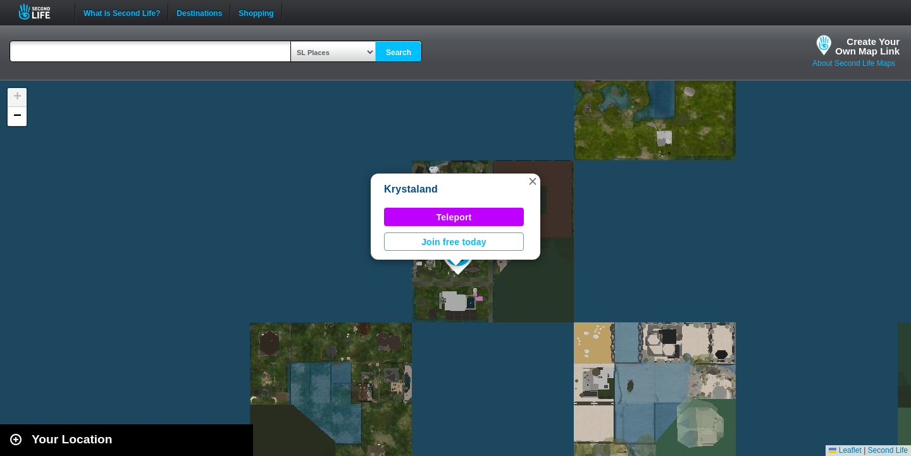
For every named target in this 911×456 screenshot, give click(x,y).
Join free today (453, 242)
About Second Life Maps (853, 63)
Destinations (199, 12)
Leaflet (845, 450)
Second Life (41, 11)
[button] (532, 181)
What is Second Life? (122, 12)
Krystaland (411, 189)
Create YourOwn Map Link (867, 46)
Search (398, 52)
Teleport (454, 217)
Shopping (256, 12)
